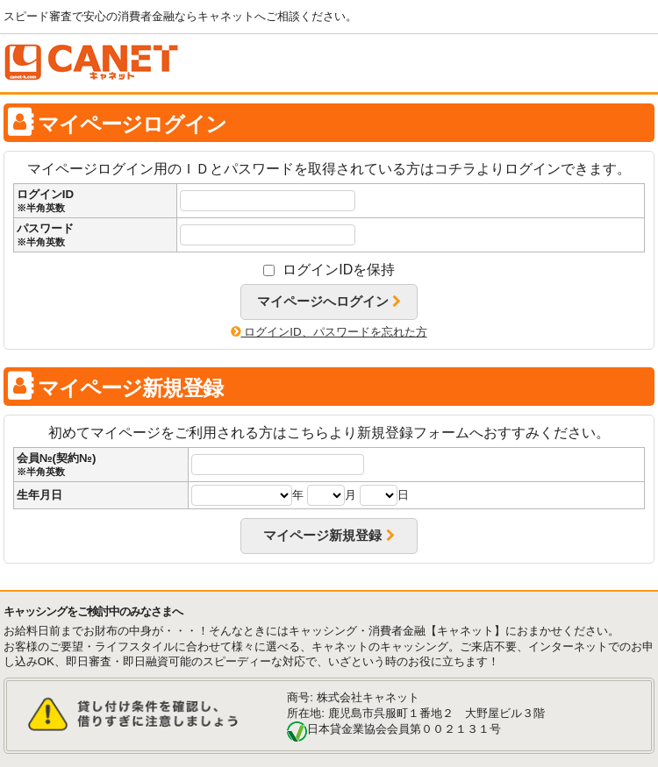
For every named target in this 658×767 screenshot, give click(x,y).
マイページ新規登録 (328, 536)
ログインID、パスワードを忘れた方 (328, 331)
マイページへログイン (329, 302)
